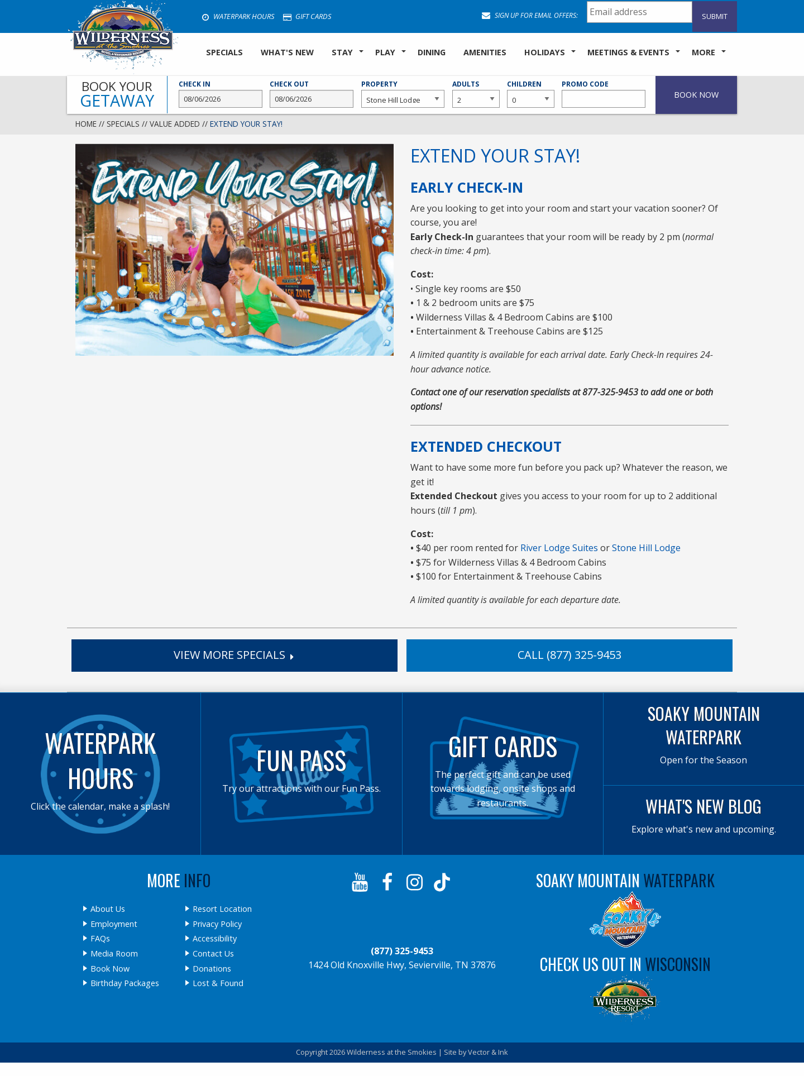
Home (86, 123)
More (703, 52)
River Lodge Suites (559, 548)
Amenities (484, 52)
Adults (475, 93)
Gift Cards (307, 16)
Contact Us (213, 954)
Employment (113, 924)
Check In (220, 93)
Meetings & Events (628, 52)
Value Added (175, 123)
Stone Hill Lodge (646, 548)
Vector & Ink (488, 1052)
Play (385, 52)
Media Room (114, 954)
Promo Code (603, 93)
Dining (432, 52)
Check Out (311, 93)
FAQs (100, 939)
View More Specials (235, 654)
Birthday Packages (124, 983)
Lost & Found (218, 983)
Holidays (544, 52)
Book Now (110, 969)
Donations (212, 969)
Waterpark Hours (238, 16)
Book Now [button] (696, 94)
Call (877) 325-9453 (569, 654)
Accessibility (215, 939)
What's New (287, 52)
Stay (342, 52)
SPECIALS (224, 52)
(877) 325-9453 (402, 951)
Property (403, 93)
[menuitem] (224, 53)
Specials (123, 123)
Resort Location (222, 909)
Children (530, 93)
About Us (107, 909)
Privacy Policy (217, 924)
